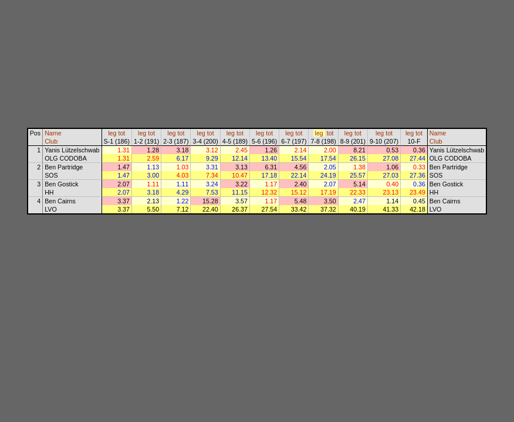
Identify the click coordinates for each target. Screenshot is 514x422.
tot (121, 133)
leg (112, 133)
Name (53, 133)
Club (51, 141)
